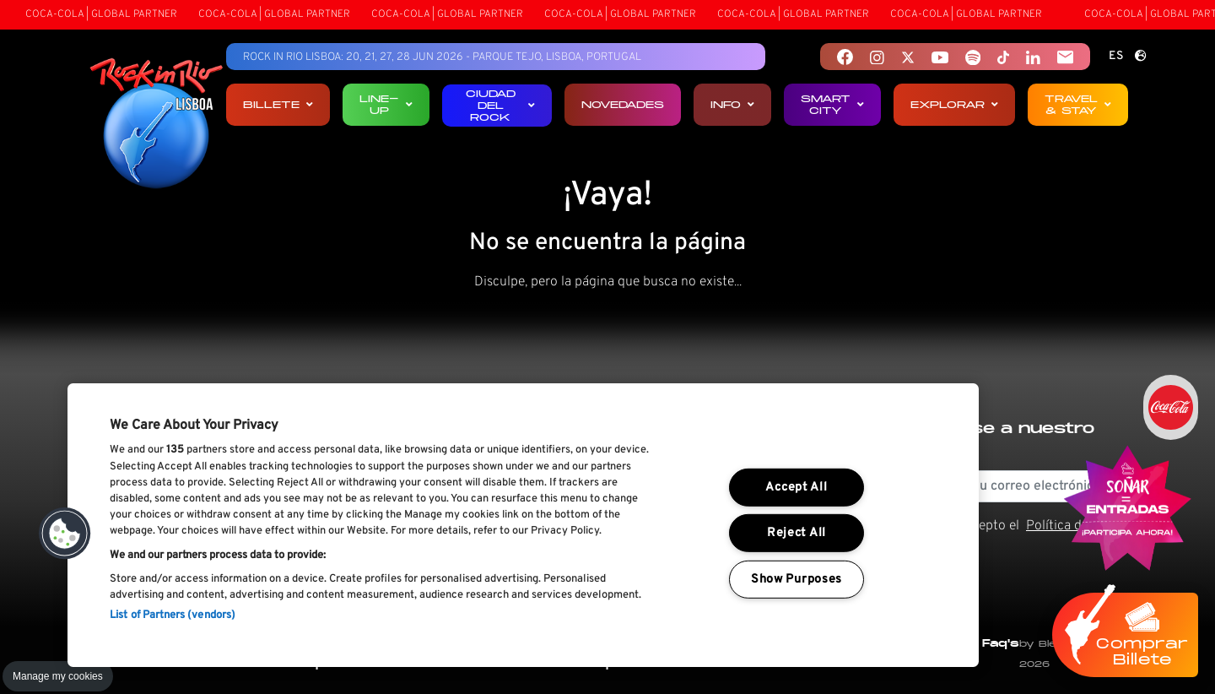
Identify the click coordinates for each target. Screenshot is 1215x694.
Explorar (954, 104)
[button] (65, 534)
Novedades (622, 104)
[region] (523, 525)
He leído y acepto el (996, 536)
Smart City (832, 104)
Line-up (386, 104)
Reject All (796, 533)
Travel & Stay (1078, 104)
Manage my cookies (58, 676)
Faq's (1000, 643)
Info (732, 104)
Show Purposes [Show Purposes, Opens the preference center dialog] (796, 580)
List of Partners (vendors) (172, 615)
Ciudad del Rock (501, 105)
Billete (278, 104)
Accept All (796, 488)
